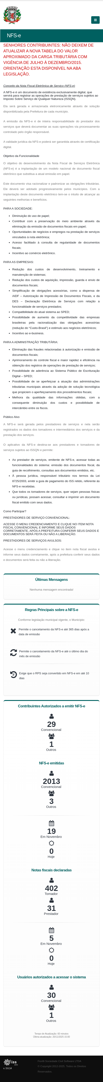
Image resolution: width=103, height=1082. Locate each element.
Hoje (51, 856)
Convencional (51, 729)
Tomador (51, 893)
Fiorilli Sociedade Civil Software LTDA (59, 1061)
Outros (51, 749)
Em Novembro (51, 836)
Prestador (51, 913)
